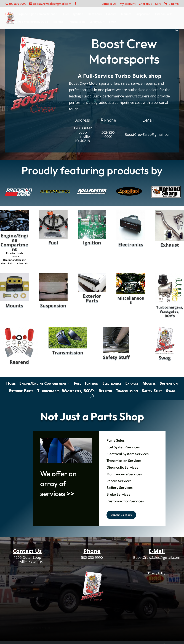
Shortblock (7, 264)
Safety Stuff (97, 21)
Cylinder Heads (14, 254)
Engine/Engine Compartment (36, 14)
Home (9, 14)
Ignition (78, 14)
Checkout (145, 4)
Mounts (126, 14)
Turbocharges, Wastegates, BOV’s (26, 21)
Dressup (14, 257)
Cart (158, 4)
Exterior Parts (163, 14)
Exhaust (111, 14)
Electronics (95, 14)
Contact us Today (121, 514)
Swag (112, 21)
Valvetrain (22, 264)
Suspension (143, 14)
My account (127, 4)
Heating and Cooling (14, 260)
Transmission (76, 21)
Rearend (57, 21)
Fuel (66, 14)
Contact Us (109, 4)
